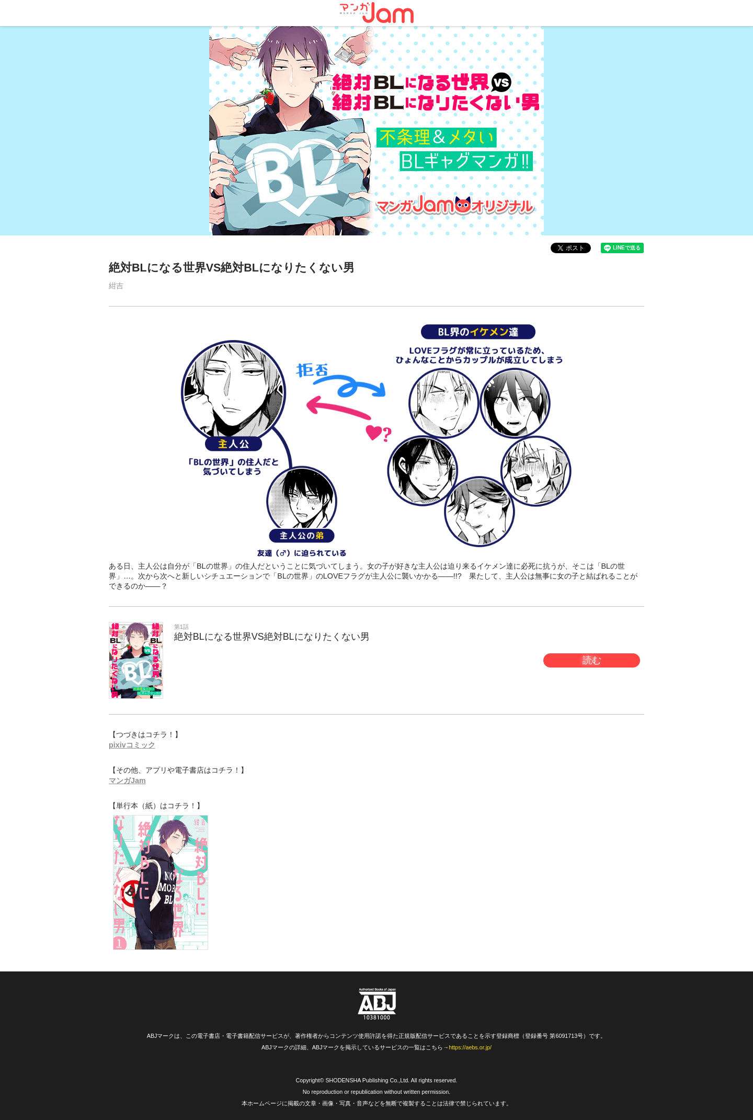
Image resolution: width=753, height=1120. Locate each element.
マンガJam (127, 780)
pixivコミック (132, 745)
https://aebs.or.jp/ (470, 1047)
